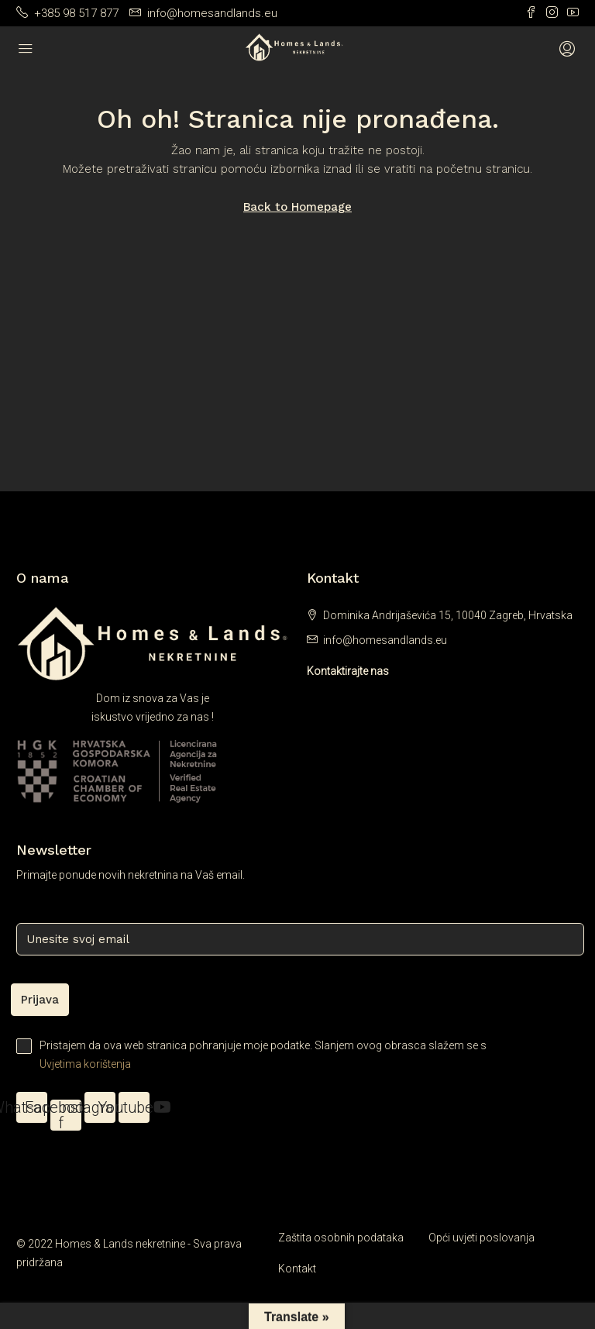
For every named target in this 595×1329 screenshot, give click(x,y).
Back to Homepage (297, 207)
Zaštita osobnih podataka (341, 1237)
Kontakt (297, 1268)
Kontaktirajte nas (348, 671)
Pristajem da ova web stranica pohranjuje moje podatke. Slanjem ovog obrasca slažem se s (297, 1055)
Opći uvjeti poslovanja (481, 1237)
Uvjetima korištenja (85, 1064)
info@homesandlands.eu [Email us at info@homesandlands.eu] (385, 640)
